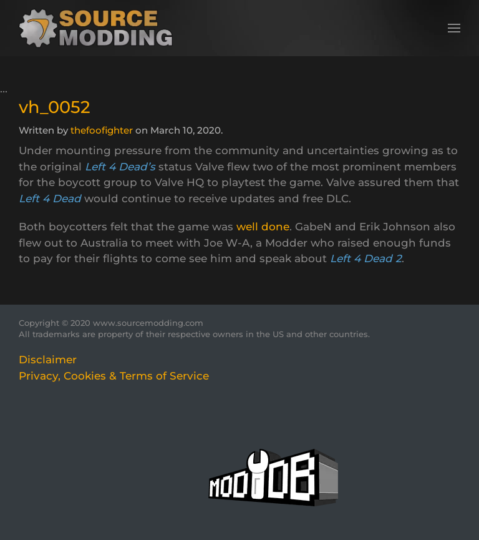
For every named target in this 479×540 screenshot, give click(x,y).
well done (262, 226)
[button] (454, 28)
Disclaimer (48, 359)
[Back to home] (100, 28)
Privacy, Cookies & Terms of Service (114, 376)
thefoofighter (101, 130)
